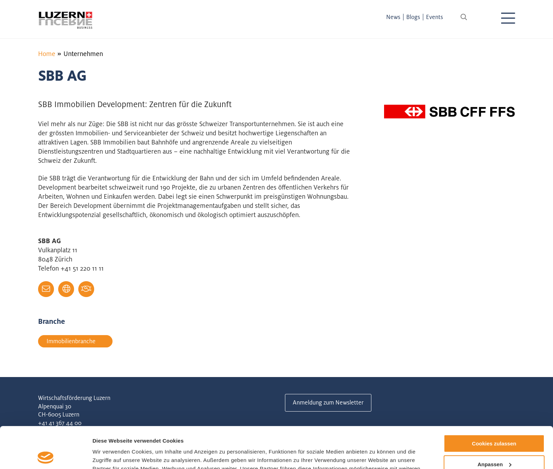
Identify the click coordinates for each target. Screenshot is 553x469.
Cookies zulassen (494, 402)
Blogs (413, 17)
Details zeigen (110, 455)
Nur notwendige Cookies (494, 443)
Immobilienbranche (71, 341)
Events (434, 17)
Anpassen (494, 423)
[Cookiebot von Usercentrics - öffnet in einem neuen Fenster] (46, 455)
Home (46, 53)
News (393, 17)
